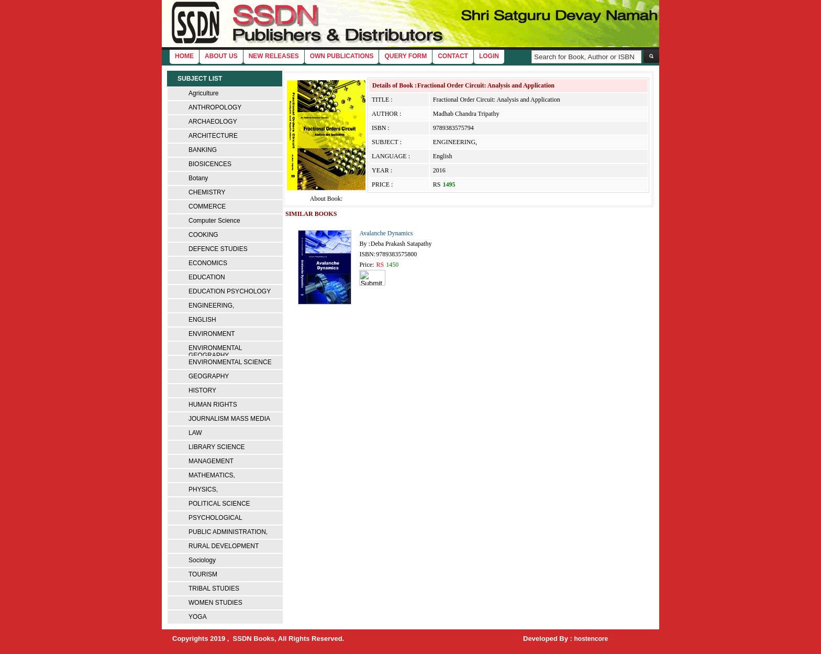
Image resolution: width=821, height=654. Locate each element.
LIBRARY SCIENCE (216, 447)
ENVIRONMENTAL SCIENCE (230, 362)
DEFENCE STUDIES (218, 249)
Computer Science (214, 220)
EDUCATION (206, 277)
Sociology (202, 560)
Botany (198, 178)
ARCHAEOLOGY (212, 121)
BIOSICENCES (209, 164)
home (184, 56)
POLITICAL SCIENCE (219, 503)
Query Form (405, 56)
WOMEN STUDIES (215, 602)
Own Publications (342, 56)
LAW (195, 433)
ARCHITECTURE (213, 135)
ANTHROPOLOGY (214, 107)
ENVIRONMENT (211, 333)
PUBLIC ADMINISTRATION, (228, 532)
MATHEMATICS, (211, 475)
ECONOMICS (207, 263)
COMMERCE (207, 206)
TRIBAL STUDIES (213, 588)
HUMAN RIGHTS (212, 404)
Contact (453, 56)
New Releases (274, 56)
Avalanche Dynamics (386, 233)
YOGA (197, 616)
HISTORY (202, 390)
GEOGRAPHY (208, 376)
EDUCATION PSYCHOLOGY (229, 291)
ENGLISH (202, 319)
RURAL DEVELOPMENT (223, 546)
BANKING (202, 150)
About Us (221, 56)
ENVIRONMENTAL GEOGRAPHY (215, 351)
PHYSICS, (203, 489)
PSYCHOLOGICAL (215, 517)
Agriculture (203, 93)
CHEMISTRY (206, 192)
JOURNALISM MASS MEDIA (229, 418)
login (489, 56)
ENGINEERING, (211, 305)
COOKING (203, 234)
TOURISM (202, 574)
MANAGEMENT (211, 461)
